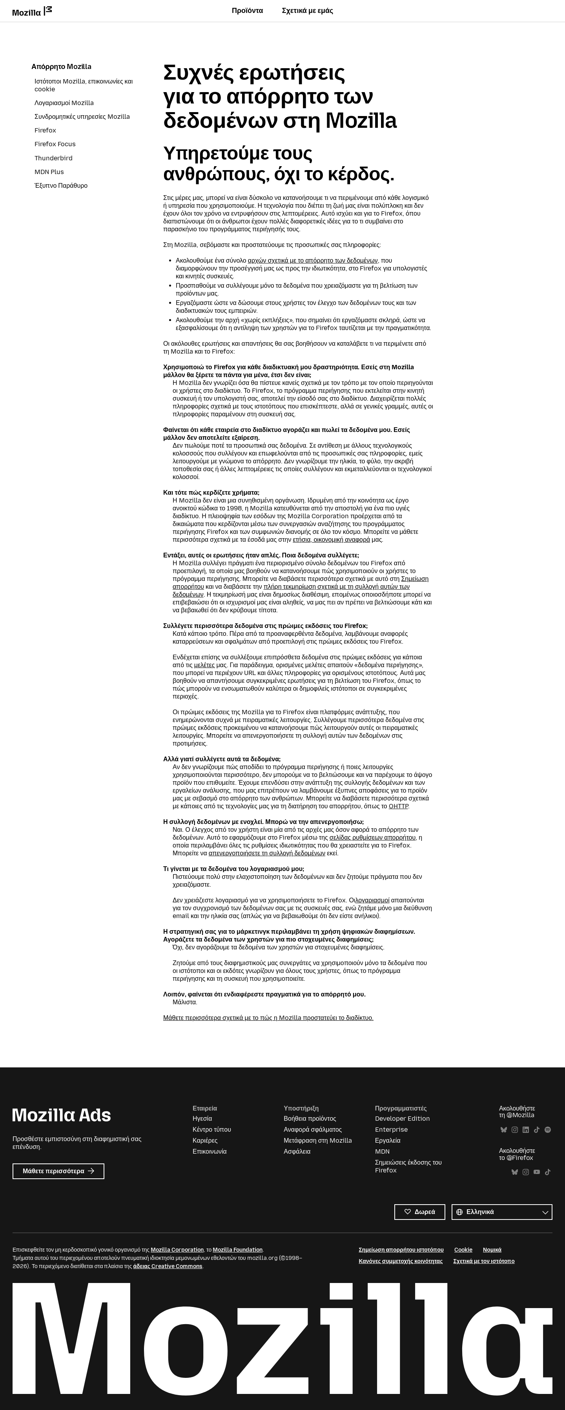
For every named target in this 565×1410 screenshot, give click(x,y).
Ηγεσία (202, 1118)
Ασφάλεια (297, 1151)
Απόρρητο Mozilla (61, 66)
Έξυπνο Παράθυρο (61, 185)
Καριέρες (205, 1140)
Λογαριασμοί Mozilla (64, 103)
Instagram (514, 1130)
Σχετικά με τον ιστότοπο (483, 1261)
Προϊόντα (247, 10)
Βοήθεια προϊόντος (310, 1118)
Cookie (463, 1250)
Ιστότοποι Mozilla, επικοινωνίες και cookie (84, 85)
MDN (382, 1151)
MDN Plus (49, 172)
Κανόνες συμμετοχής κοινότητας (401, 1261)
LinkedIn (525, 1130)
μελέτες (204, 665)
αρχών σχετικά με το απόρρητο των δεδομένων (313, 260)
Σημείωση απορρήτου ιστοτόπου (401, 1250)
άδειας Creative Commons (167, 1266)
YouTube (536, 1172)
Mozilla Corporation (177, 1250)
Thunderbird (54, 158)
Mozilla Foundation (237, 1250)
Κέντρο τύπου (212, 1129)
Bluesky (503, 1130)
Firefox (45, 130)
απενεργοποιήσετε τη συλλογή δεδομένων (267, 853)
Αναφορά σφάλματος (313, 1129)
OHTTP (398, 806)
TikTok (536, 1130)
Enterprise (391, 1129)
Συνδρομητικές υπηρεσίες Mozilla (82, 116)
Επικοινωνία (210, 1151)
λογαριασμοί (372, 900)
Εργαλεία (388, 1140)
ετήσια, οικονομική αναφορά (331, 539)
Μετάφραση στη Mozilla (318, 1140)
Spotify (547, 1130)
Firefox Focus (55, 144)
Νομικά (492, 1250)
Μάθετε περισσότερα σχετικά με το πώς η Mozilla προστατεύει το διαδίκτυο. (268, 1018)
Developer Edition (402, 1118)
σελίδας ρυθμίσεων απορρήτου (373, 837)
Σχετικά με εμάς (308, 10)
